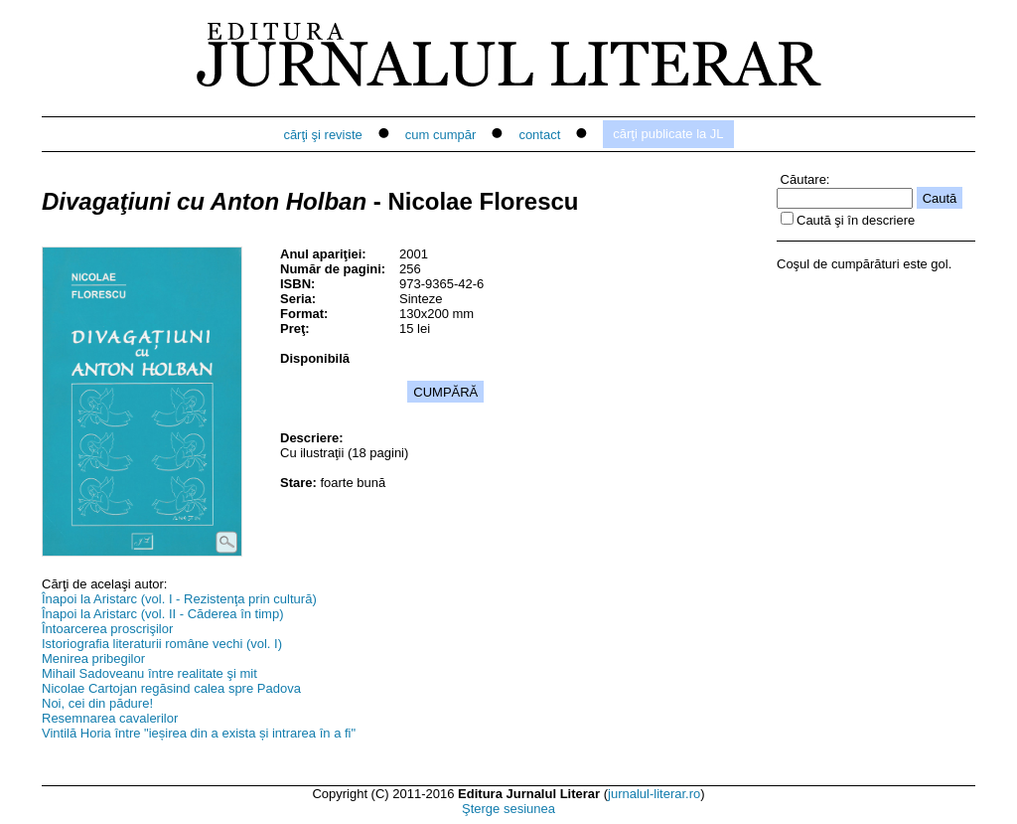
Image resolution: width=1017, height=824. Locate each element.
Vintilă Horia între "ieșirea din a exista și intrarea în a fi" (199, 733)
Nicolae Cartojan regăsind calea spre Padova (171, 688)
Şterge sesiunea (508, 808)
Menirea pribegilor (93, 658)
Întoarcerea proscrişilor (107, 628)
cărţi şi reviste (322, 134)
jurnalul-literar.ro (654, 793)
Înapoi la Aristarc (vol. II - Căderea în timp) (162, 613)
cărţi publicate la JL (668, 133)
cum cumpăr (441, 134)
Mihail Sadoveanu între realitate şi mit (149, 673)
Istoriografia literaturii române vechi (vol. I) (162, 643)
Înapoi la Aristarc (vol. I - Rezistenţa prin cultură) (179, 598)
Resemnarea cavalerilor (110, 718)
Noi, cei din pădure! (97, 703)
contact (539, 134)
